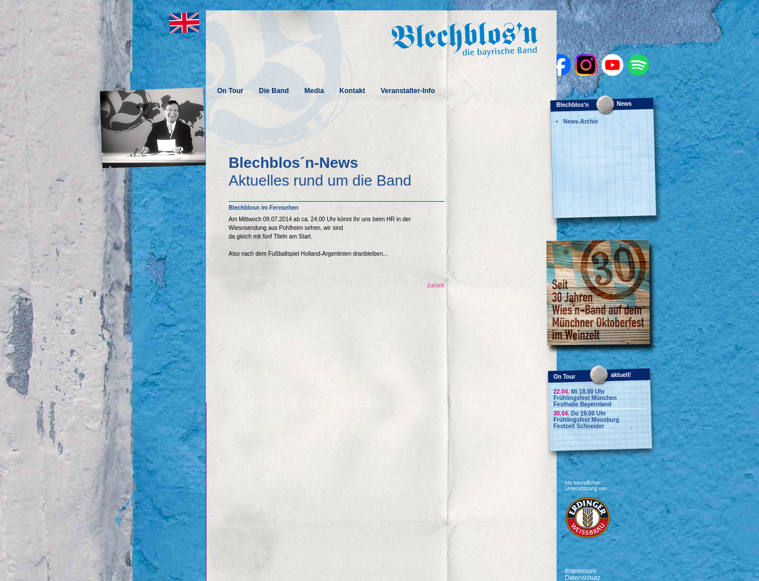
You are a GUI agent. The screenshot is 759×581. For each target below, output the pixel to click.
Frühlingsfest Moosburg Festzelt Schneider (586, 423)
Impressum (580, 570)
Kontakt (352, 91)
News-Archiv (581, 121)
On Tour (230, 91)
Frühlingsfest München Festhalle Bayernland (585, 401)
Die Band (274, 91)
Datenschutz (582, 577)
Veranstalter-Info (408, 91)
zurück (435, 285)
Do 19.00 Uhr (580, 413)
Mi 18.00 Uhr (579, 391)
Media (314, 91)
